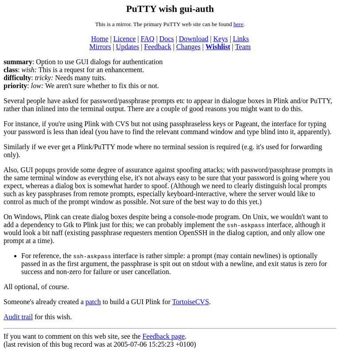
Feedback (157, 46)
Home (99, 39)
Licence (124, 39)
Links (241, 39)
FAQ (148, 39)
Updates (127, 46)
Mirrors (100, 46)
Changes (188, 46)
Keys (220, 39)
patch (93, 302)
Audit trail (18, 317)
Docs (166, 39)
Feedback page (164, 336)
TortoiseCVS (190, 302)
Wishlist (217, 46)
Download (194, 39)
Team (243, 46)
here (238, 24)
